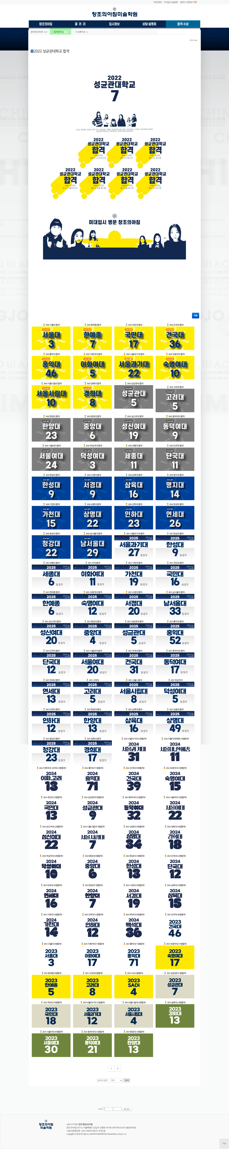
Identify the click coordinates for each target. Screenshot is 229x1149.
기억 (99, 1109)
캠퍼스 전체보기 (187, 2)
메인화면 (158, 2)
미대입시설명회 (171, 2)
